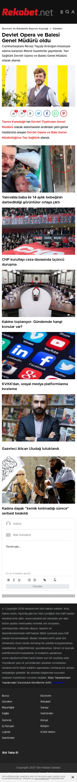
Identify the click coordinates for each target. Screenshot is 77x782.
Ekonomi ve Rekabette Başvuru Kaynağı (25, 29)
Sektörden (46, 713)
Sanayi (44, 707)
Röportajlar (8, 707)
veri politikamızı (42, 778)
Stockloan (59, 682)
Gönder (38, 586)
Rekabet (45, 701)
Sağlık (5, 713)
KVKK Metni (47, 732)
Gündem (57, 29)
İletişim (44, 726)
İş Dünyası (8, 726)
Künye (44, 720)
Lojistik (6, 732)
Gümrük (7, 720)
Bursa (5, 696)
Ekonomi (45, 696)
